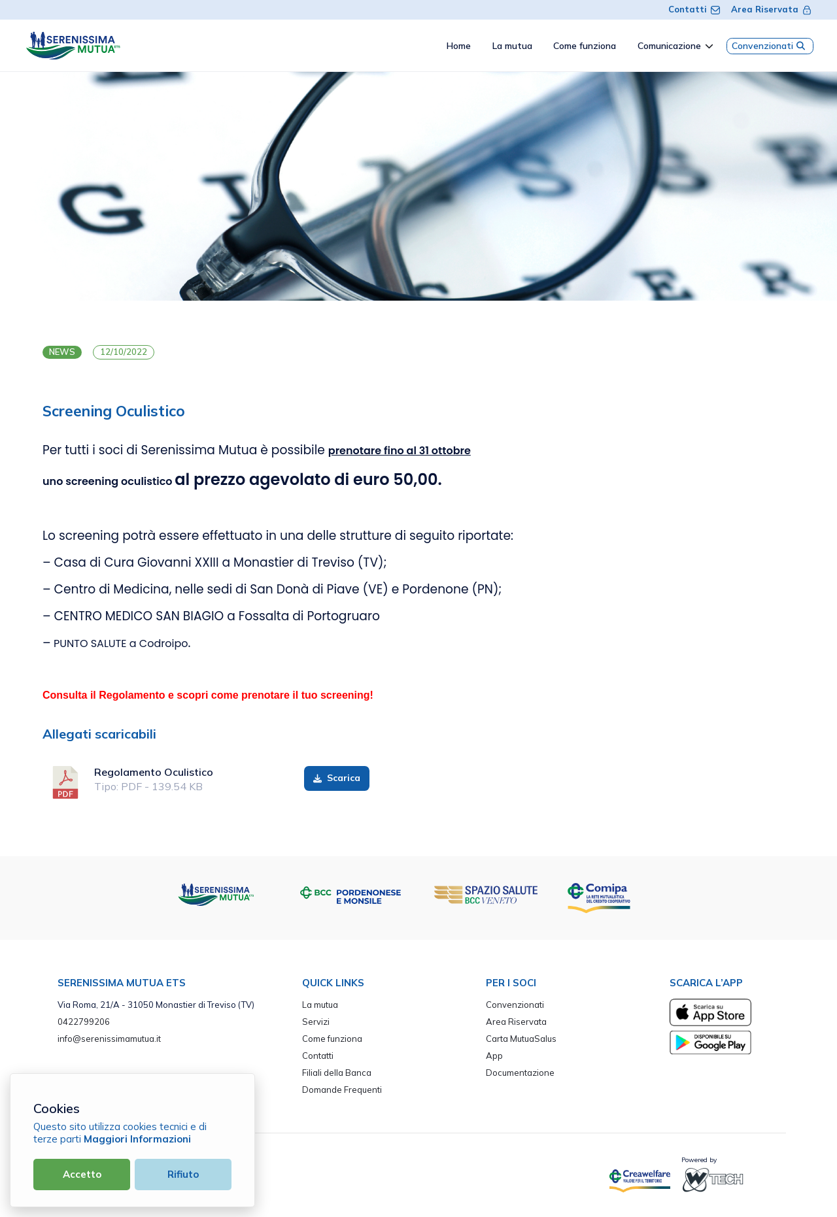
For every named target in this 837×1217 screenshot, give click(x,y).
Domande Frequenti (342, 1089)
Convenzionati (770, 46)
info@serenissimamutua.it (109, 1038)
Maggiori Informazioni (137, 1139)
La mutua (320, 1004)
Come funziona (332, 1038)
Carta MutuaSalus (521, 1038)
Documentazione (520, 1072)
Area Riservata (771, 9)
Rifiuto (183, 1174)
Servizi (316, 1021)
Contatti (694, 9)
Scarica (337, 778)
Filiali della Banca (336, 1072)
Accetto (82, 1174)
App (494, 1055)
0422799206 (84, 1021)
